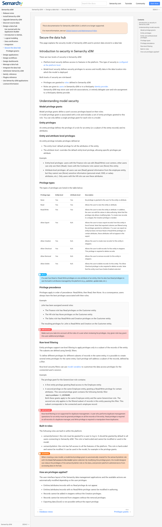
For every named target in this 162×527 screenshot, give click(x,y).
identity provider (101, 86)
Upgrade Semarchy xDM (12, 20)
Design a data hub (10, 26)
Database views (46, 512)
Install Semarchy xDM (11, 16)
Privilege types (145, 40)
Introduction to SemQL (13, 35)
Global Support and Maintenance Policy (81, 31)
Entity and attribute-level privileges (148, 37)
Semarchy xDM (7, 10)
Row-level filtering (146, 46)
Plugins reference (10, 77)
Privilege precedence (147, 43)
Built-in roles (144, 49)
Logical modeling (11, 38)
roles (67, 82)
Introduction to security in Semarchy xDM (147, 23)
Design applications (10, 55)
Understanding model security (149, 27)
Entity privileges (145, 33)
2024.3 (155, 10)
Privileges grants (12, 51)
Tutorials (128, 4)
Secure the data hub (13, 48)
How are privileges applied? (149, 52)
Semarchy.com (115, 4)
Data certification (11, 41)
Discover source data (11, 23)
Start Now (154, 4)
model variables (74, 367)
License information (11, 84)
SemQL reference (9, 74)
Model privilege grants (148, 30)
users (61, 86)
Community (140, 4)
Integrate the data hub (12, 68)
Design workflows (10, 58)
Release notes (8, 13)
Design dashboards (10, 61)
